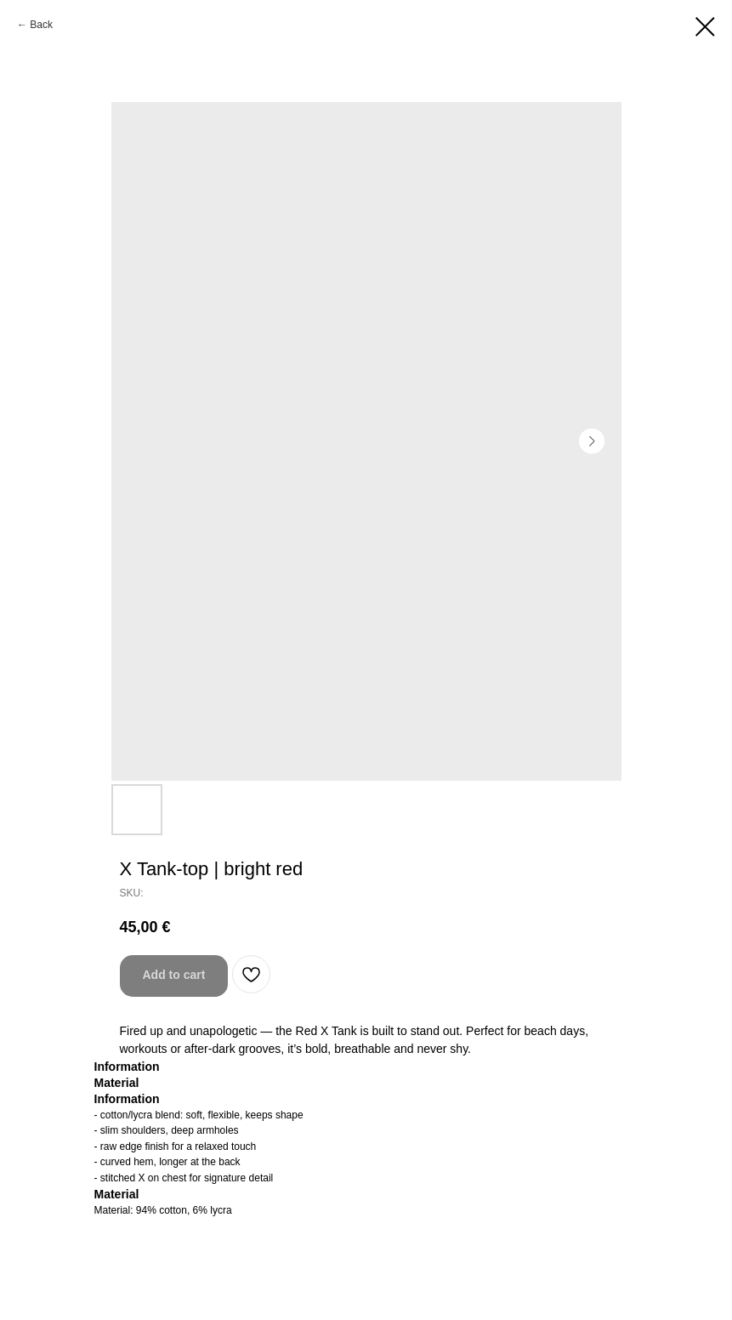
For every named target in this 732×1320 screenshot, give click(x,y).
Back (41, 25)
